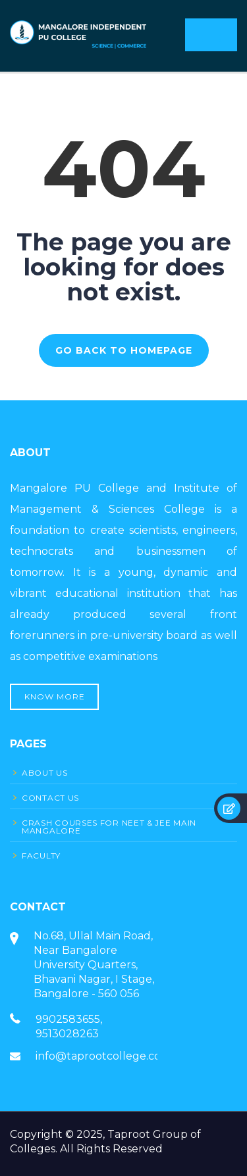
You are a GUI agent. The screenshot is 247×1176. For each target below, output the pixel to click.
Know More (54, 696)
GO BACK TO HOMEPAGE (123, 350)
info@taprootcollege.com (103, 1056)
